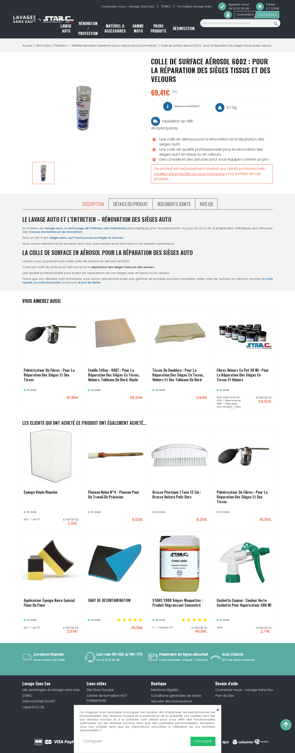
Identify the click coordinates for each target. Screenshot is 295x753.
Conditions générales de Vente (176, 695)
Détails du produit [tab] (130, 204)
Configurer (92, 741)
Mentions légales (164, 690)
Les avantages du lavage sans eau (51, 690)
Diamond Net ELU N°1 (38, 701)
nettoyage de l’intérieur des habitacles (97, 228)
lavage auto (53, 228)
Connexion (245, 14)
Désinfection (184, 28)
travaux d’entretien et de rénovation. (56, 232)
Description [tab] (93, 204)
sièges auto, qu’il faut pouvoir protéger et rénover (86, 238)
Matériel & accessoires (115, 28)
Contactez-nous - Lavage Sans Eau (128, 6)
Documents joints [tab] (173, 204)
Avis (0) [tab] (206, 204)
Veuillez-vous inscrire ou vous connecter (189, 173)
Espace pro (267, 14)
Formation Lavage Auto (194, 6)
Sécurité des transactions (171, 701)
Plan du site (224, 695)
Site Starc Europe (100, 690)
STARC (165, 6)
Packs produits (158, 28)
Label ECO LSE (33, 707)
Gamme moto (138, 28)
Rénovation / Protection (88, 28)
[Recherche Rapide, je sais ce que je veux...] (240, 23)
